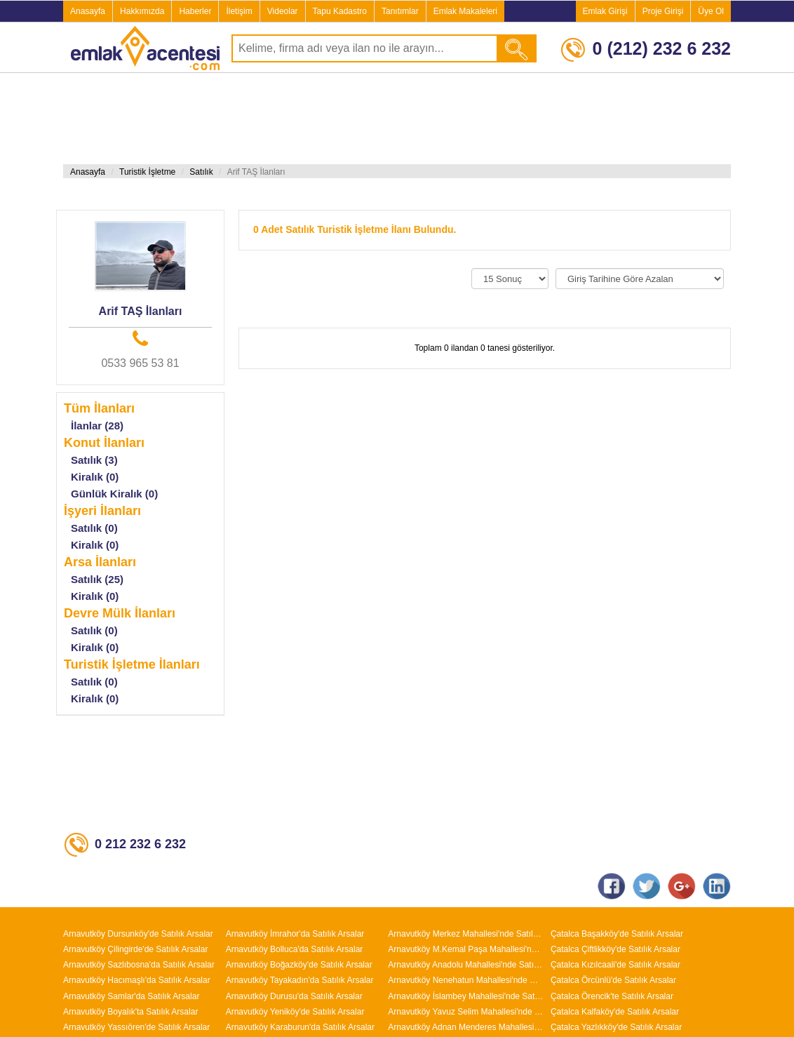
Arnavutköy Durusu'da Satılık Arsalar (294, 996)
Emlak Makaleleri (465, 11)
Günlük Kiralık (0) (114, 494)
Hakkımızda (142, 11)
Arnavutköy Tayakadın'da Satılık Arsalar (300, 980)
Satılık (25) (97, 579)
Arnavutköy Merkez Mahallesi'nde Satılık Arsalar (466, 934)
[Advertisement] (317, 118)
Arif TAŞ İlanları (140, 311)
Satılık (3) (94, 460)
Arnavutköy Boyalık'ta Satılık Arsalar (130, 1012)
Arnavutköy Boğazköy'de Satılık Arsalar (299, 965)
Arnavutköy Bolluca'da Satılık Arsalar (294, 949)
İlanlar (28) (97, 425)
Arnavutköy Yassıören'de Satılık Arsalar (136, 1027)
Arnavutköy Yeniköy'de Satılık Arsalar (295, 1012)
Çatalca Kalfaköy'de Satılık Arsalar (615, 1012)
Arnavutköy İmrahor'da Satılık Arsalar (295, 934)
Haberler (195, 11)
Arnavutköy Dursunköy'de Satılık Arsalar (138, 934)
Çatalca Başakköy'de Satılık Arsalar (617, 934)
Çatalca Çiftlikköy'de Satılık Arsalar (615, 949)
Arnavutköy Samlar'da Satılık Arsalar (131, 996)
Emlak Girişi (605, 11)
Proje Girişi (663, 11)
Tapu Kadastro (340, 11)
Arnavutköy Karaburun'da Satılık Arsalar (300, 1027)
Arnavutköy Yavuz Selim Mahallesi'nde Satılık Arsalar (466, 1012)
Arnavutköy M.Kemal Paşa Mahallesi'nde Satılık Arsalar (466, 949)
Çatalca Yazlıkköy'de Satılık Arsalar (616, 1027)
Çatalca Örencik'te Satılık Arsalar (612, 996)
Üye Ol (711, 11)
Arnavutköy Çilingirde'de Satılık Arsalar (135, 949)
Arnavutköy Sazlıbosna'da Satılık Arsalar (139, 965)
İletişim (239, 11)
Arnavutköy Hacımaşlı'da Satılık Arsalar (136, 980)
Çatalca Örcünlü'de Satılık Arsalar (613, 980)
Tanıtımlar (400, 11)
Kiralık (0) (95, 477)
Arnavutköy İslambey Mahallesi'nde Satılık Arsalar (466, 996)
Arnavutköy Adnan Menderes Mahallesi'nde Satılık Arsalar (466, 1027)
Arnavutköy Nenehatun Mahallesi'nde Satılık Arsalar (466, 980)
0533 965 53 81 (140, 363)
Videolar (282, 11)
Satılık (201, 172)
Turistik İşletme (147, 172)
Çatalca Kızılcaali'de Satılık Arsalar (615, 965)
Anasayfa (87, 11)
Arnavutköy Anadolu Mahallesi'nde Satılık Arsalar (466, 965)
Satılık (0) (94, 528)
